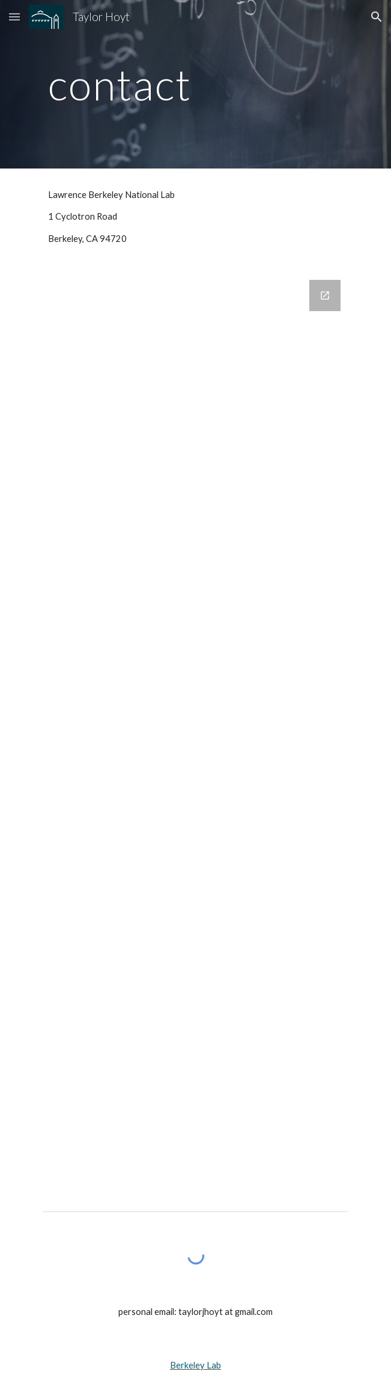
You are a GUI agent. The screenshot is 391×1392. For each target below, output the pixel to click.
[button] (14, 16)
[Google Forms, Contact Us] (195, 728)
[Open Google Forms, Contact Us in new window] (325, 295)
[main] (195, 84)
